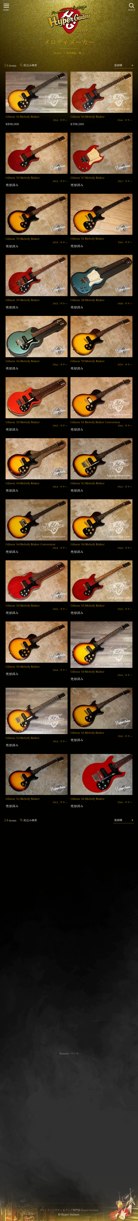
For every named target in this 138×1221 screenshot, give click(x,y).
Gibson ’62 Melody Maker (87, 483)
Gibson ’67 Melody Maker (87, 177)
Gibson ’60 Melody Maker (87, 544)
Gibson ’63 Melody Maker (23, 738)
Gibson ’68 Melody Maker (87, 300)
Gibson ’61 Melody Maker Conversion (95, 422)
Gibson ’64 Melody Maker (23, 483)
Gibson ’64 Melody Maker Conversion (30, 544)
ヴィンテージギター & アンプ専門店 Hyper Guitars (69, 1210)
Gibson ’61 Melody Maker (22, 116)
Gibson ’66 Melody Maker (87, 116)
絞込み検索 (30, 65)
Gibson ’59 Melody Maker (23, 239)
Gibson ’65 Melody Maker (23, 177)
